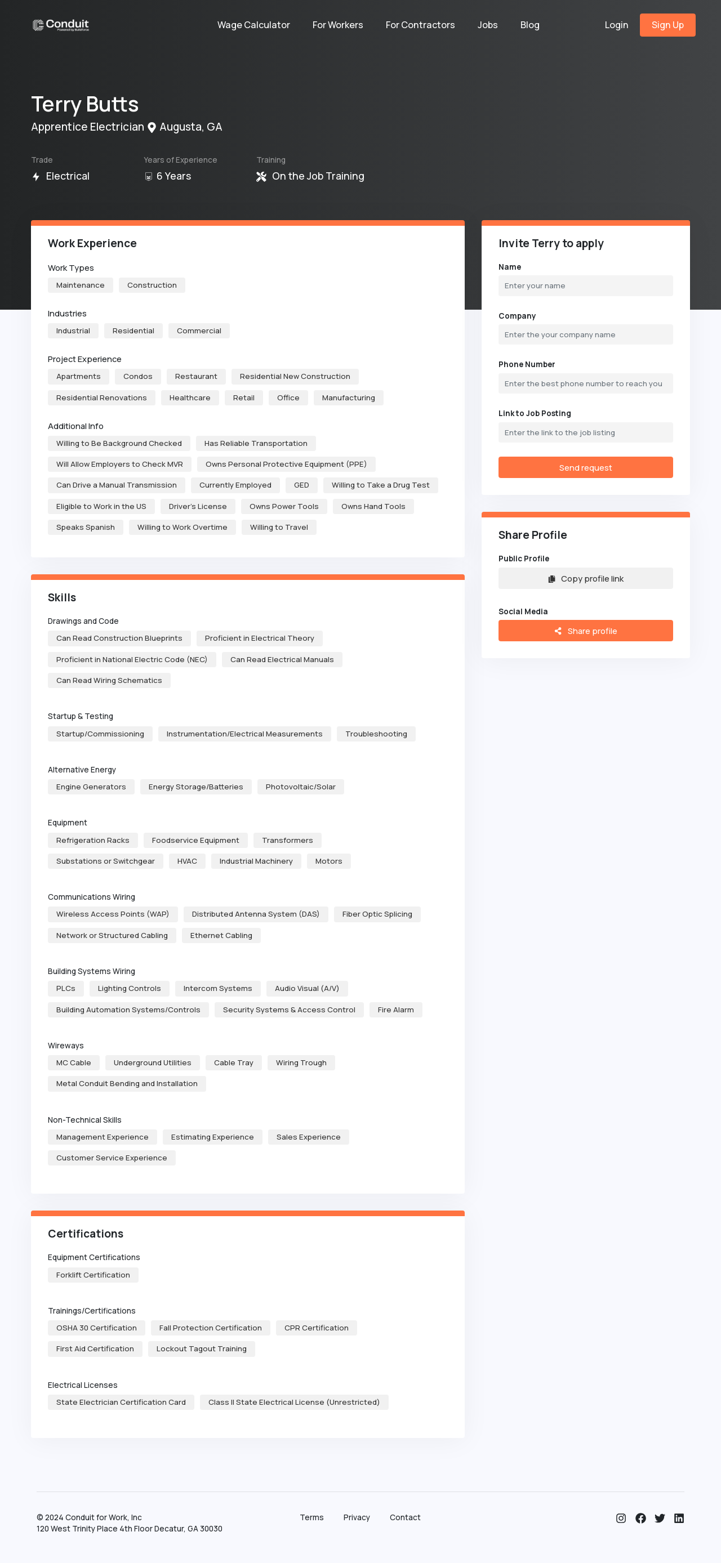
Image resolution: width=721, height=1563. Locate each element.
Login (617, 25)
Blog (530, 25)
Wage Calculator (253, 25)
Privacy (357, 1517)
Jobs (488, 25)
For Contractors (420, 25)
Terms (312, 1517)
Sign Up (668, 25)
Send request (585, 467)
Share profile (585, 630)
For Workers (338, 25)
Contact (405, 1517)
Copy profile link (586, 578)
